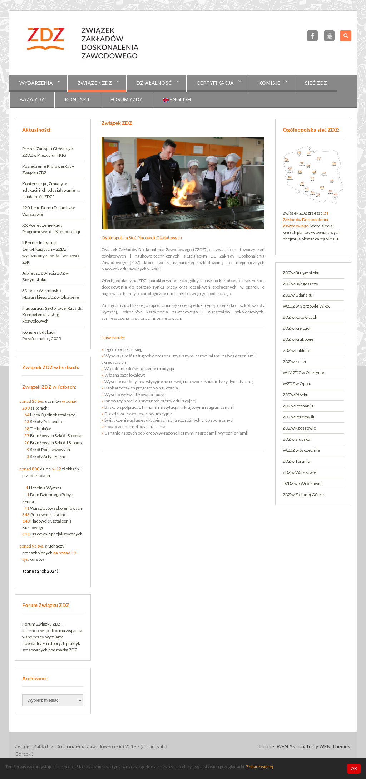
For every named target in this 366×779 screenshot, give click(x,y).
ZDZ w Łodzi (294, 361)
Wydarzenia (36, 83)
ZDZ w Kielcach (297, 328)
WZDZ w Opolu (297, 383)
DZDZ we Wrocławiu (302, 483)
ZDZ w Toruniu (296, 461)
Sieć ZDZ (316, 83)
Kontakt (77, 99)
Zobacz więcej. (260, 766)
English (177, 99)
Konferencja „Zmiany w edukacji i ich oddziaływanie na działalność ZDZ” (51, 190)
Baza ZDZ (32, 99)
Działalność (154, 83)
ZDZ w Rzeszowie (299, 428)
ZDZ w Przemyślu (299, 417)
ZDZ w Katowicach (300, 317)
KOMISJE (269, 83)
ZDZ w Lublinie (296, 350)
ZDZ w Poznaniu (298, 405)
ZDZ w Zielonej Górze (303, 494)
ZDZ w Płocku (295, 394)
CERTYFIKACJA (215, 83)
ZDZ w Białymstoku (301, 272)
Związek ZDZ (95, 83)
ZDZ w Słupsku (296, 439)
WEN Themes (334, 746)
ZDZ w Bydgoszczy (300, 283)
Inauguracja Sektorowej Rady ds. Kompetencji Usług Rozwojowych (52, 314)
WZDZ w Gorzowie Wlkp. (306, 306)
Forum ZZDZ (126, 99)
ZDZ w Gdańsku (297, 295)
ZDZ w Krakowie (298, 339)
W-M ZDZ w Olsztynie (303, 372)
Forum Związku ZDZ (41, 624)
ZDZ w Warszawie (299, 472)
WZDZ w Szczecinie (301, 450)
